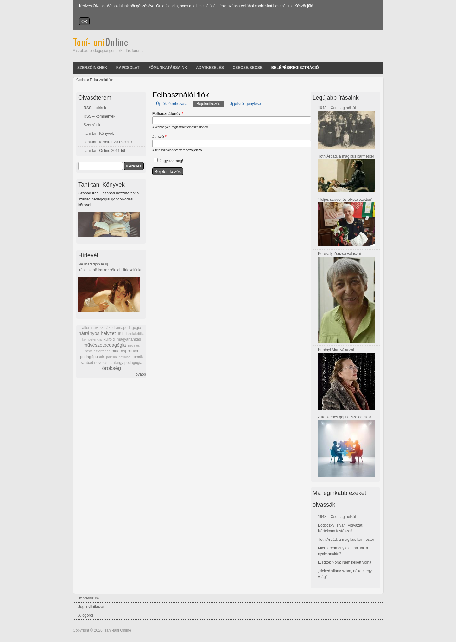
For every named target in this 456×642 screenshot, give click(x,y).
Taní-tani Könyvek (99, 133)
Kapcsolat (128, 67)
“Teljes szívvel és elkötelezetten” (345, 199)
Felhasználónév (167, 113)
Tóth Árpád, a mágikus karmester (346, 156)
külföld (109, 339)
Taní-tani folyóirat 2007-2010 (108, 142)
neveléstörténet (97, 351)
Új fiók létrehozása (171, 104)
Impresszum (88, 598)
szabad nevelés (94, 362)
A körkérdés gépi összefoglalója (344, 417)
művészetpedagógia (104, 345)
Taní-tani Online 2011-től (104, 150)
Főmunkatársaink (167, 67)
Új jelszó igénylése (245, 104)
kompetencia (92, 339)
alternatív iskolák (96, 327)
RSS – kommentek (99, 116)
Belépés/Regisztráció (295, 67)
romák (137, 357)
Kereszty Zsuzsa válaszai (339, 254)
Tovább (140, 374)
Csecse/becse (248, 67)
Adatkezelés (210, 67)
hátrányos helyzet (97, 333)
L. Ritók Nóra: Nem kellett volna (344, 562)
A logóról (85, 615)
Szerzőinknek (92, 67)
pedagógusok (92, 357)
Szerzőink (92, 125)
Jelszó (159, 136)
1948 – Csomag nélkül (337, 108)
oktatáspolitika (125, 351)
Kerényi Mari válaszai (336, 350)
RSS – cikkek (95, 108)
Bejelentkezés (210, 103)
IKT (121, 333)
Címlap (81, 80)
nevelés (134, 345)
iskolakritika (135, 334)
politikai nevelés (118, 357)
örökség (111, 368)
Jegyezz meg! (171, 161)
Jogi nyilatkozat (91, 607)
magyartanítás (129, 339)
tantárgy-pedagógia (126, 362)
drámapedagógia (126, 327)
